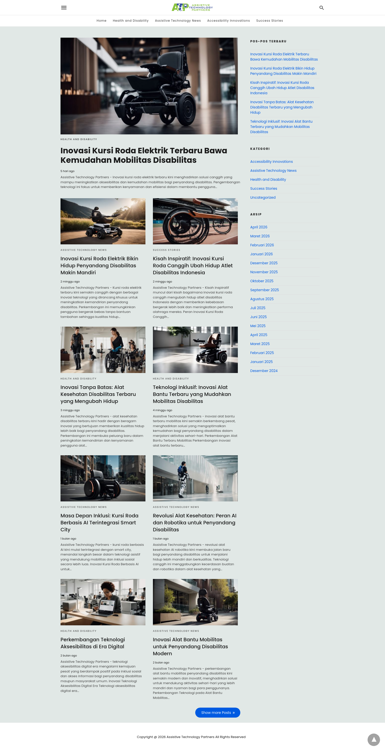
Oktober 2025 (261, 281)
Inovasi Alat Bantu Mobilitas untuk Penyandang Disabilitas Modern (190, 646)
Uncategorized (263, 197)
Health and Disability (131, 20)
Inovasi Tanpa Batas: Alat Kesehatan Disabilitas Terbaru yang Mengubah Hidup (98, 394)
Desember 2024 (264, 370)
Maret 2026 (260, 236)
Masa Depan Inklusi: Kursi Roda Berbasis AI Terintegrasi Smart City (99, 522)
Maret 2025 (260, 343)
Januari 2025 (261, 361)
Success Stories (269, 20)
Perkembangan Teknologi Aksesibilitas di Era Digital (93, 643)
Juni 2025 (258, 316)
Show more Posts (216, 712)
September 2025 (264, 289)
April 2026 (258, 227)
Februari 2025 (262, 352)
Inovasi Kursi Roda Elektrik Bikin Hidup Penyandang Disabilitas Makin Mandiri (99, 265)
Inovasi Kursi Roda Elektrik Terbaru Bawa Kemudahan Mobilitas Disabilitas (144, 155)
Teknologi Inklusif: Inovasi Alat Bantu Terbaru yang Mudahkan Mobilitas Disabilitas (192, 394)
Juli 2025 (257, 307)
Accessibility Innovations (228, 20)
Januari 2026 (261, 254)
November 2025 (264, 272)
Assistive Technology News (178, 20)
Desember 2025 (264, 263)
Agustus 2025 (262, 298)
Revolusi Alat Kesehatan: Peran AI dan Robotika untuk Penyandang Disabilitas (195, 522)
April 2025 (258, 334)
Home (102, 20)
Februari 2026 (262, 245)
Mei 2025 (258, 325)
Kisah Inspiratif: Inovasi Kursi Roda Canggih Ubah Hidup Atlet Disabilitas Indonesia (193, 265)
